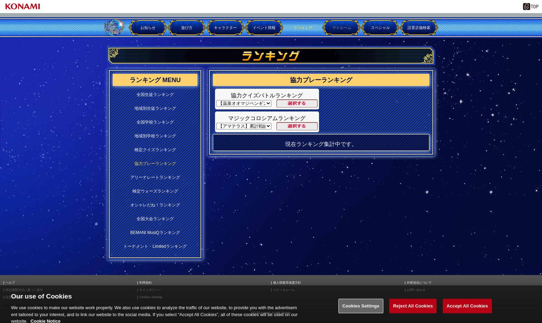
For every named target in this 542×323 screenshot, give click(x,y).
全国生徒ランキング (155, 94)
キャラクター (225, 28)
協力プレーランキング (155, 163)
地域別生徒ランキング (155, 108)
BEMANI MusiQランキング (155, 232)
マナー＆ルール (284, 290)
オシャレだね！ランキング (155, 205)
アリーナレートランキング (155, 177)
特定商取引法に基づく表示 (24, 290)
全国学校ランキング (155, 122)
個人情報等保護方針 (287, 282)
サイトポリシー (150, 290)
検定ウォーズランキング (155, 191)
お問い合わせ (416, 290)
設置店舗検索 (419, 28)
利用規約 (145, 282)
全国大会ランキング (155, 218)
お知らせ (148, 28)
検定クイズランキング (155, 149)
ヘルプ (10, 282)
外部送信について (419, 282)
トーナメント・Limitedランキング (155, 246)
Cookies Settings (151, 297)
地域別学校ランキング (155, 136)
